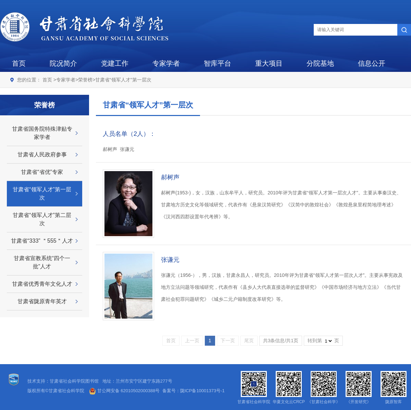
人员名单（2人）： (129, 133)
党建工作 (114, 63)
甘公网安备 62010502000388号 (124, 390)
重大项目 (269, 63)
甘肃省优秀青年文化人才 (42, 284)
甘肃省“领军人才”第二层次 (42, 219)
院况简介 (63, 63)
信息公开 (371, 63)
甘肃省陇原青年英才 (42, 301)
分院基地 (320, 63)
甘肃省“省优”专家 (42, 172)
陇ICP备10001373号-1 (202, 390)
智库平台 (217, 63)
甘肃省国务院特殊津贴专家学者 (42, 133)
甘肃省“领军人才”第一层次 (123, 79)
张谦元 (170, 259)
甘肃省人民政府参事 (42, 154)
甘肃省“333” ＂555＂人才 (42, 241)
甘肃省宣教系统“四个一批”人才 (42, 262)
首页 (19, 63)
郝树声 (170, 177)
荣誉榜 (85, 79)
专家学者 (166, 63)
